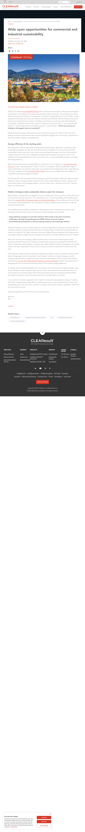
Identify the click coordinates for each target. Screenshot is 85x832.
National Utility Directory (29, 376)
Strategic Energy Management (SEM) (35, 317)
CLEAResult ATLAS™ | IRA (37, 361)
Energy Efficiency (9, 354)
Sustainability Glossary (53, 358)
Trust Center (67, 376)
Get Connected (42, 382)
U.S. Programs (65, 354)
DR (51, 317)
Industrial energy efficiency (17, 321)
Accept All (44, 817)
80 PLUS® (57, 373)
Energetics (65, 373)
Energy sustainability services (10, 360)
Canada (10, 2)
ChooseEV (17, 376)
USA (5, 2)
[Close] (50, 814)
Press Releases (53, 354)
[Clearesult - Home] (42, 341)
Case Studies (52, 361)
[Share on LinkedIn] (12, 51)
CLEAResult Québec (47, 373)
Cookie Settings (44, 825)
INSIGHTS (52, 350)
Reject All (44, 821)
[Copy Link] (18, 51)
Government (24, 357)
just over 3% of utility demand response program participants (38, 261)
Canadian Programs (73, 355)
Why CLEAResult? (65, 8)
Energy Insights (46, 8)
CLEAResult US (21, 373)
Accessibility (58, 376)
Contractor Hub (42, 376)
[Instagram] (45, 368)
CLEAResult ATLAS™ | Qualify (39, 354)
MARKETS (23, 350)
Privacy (51, 376)
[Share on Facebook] (15, 51)
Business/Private (25, 360)
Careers (55, 7)
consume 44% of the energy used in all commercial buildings (35, 200)
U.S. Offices (64, 357)
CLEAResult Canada (33, 373)
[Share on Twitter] (9, 51)
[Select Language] (76, 2)
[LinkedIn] (35, 368)
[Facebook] (50, 368)
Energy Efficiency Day (31, 111)
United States (63, 350)
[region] (27, 820)
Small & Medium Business (65, 317)
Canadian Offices (75, 359)
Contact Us (78, 7)
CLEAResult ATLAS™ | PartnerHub (36, 358)
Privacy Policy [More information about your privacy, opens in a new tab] (13, 827)
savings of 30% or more (37, 171)
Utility (22, 354)
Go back (10, 24)
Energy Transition (9, 357)
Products (28, 8)
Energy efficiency (14, 317)
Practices (36, 8)
